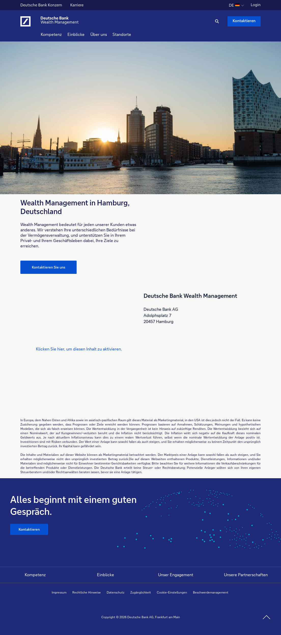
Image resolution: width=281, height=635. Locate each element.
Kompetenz (35, 574)
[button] (79, 349)
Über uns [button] (108, 34)
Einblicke (105, 574)
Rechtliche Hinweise (86, 592)
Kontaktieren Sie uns (48, 267)
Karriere (77, 5)
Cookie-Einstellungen (172, 592)
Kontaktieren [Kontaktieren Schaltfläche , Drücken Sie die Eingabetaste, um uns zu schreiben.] (244, 20)
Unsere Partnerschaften (246, 574)
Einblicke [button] (85, 34)
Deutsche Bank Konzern (41, 5)
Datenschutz (115, 592)
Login (256, 4)
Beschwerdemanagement (210, 592)
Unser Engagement (175, 574)
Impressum (59, 592)
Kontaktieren (29, 529)
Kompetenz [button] (60, 34)
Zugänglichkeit (140, 592)
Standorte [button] (131, 34)
